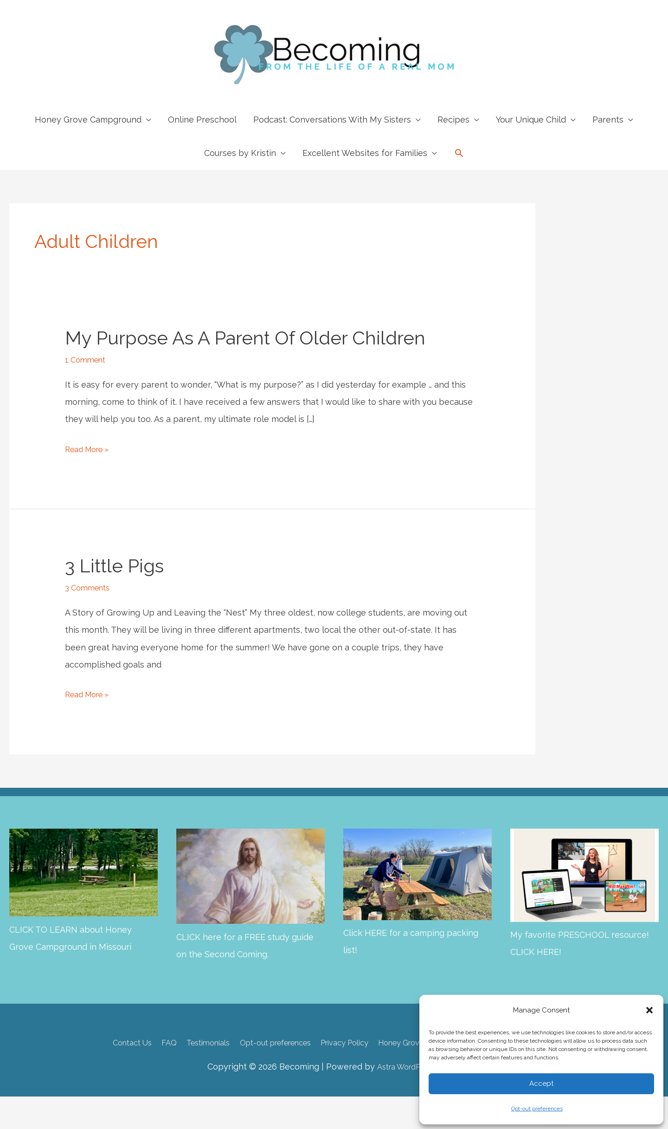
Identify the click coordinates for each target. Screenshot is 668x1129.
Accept (541, 1083)
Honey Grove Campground (88, 119)
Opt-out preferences (537, 1108)
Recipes (453, 119)
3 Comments (90, 587)
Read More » (90, 449)
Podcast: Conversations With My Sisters (332, 119)
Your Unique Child (531, 119)
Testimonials (188, 1042)
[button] (649, 1010)
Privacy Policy (345, 1042)
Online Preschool (202, 119)
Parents (607, 119)
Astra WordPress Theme (418, 1066)
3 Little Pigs (114, 566)
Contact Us (103, 1042)
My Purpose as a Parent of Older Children (245, 338)
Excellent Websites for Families (364, 153)
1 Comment (87, 359)
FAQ (144, 1042)
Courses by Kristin (240, 153)
